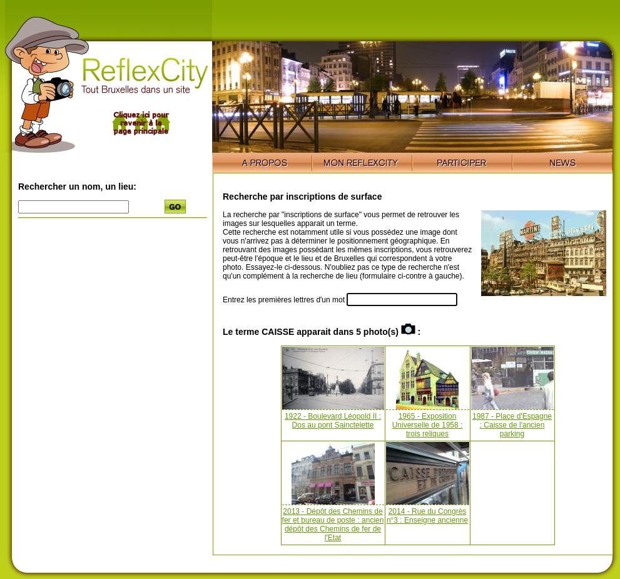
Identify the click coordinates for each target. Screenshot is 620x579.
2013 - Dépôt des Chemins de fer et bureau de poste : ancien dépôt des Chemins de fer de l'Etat (333, 524)
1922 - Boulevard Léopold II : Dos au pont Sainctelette (333, 420)
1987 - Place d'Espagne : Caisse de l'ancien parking (512, 425)
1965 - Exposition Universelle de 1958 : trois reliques (427, 425)
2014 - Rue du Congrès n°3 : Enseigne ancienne (427, 516)
